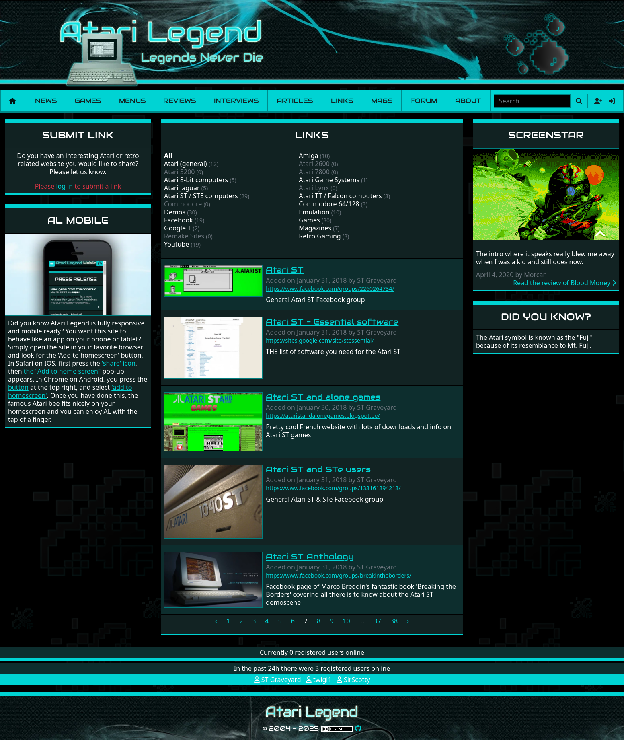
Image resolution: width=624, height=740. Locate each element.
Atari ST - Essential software (332, 322)
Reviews (179, 101)
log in (64, 186)
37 (377, 621)
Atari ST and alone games (323, 397)
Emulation (314, 212)
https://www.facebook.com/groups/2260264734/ (330, 288)
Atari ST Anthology (310, 556)
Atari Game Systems (329, 179)
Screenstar (546, 135)
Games (88, 101)
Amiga (308, 155)
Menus (132, 101)
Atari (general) (185, 163)
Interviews (236, 101)
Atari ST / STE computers (201, 195)
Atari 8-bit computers (196, 179)
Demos (174, 212)
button (18, 387)
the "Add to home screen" (62, 371)
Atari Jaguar (182, 187)
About (468, 101)
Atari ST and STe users (318, 469)
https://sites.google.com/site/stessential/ (320, 340)
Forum (423, 101)
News (46, 101)
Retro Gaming (320, 236)
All (168, 155)
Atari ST (285, 270)
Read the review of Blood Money (564, 283)
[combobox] (532, 101)
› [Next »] (408, 621)
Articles (295, 101)
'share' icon (118, 363)
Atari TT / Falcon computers (340, 195)
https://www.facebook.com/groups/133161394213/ (333, 488)
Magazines (315, 228)
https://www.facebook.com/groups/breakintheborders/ (338, 575)
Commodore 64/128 (329, 203)
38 (394, 621)
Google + (177, 228)
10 (346, 621)
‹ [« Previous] (216, 621)
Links (342, 101)
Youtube (176, 244)
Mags (381, 101)
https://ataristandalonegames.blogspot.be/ (323, 415)
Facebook (178, 220)
